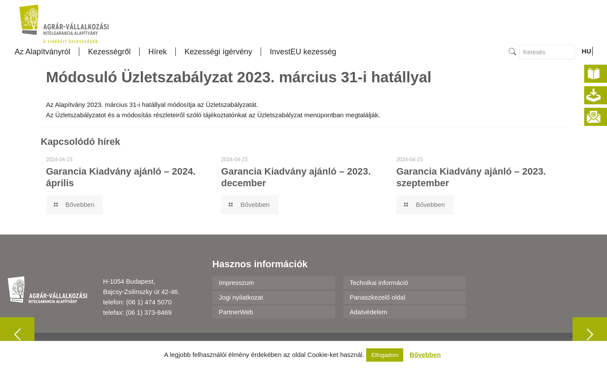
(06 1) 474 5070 (149, 302)
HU (586, 51)
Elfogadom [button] (384, 355)
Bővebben (425, 354)
